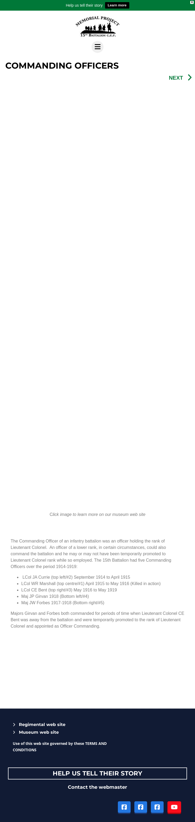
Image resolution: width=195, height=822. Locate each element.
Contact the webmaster (97, 787)
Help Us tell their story (97, 773)
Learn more (117, 5)
